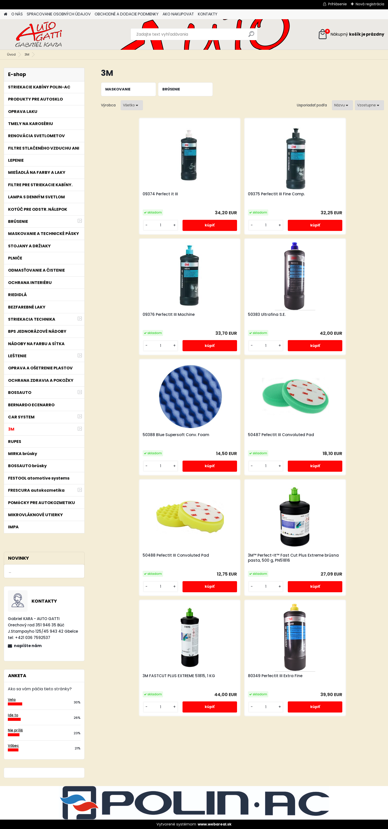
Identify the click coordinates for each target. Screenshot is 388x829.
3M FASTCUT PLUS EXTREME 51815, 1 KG (203, 442)
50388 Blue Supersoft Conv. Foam (134, 319)
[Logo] (38, 34)
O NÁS (17, 14)
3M (26, 54)
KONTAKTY (207, 14)
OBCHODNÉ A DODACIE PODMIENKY (127, 14)
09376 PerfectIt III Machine (274, 194)
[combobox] (342, 105)
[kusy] (117, 225)
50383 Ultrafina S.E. (337, 194)
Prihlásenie (337, 4)
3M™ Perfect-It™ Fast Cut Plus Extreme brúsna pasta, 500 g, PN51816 (348, 319)
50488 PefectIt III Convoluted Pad (276, 319)
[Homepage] (5, 14)
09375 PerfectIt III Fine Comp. (205, 194)
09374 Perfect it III (124, 194)
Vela (12, 699)
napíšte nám (28, 646)
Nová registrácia (370, 4)
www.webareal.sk (214, 824)
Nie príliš (15, 730)
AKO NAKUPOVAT (178, 14)
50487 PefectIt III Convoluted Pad (206, 319)
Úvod (11, 54)
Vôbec (13, 745)
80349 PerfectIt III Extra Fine (275, 439)
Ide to (13, 715)
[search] (251, 36)
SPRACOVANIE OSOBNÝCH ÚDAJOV (59, 14)
